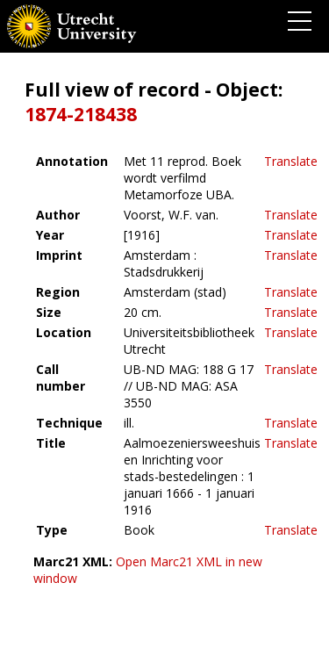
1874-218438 (81, 114)
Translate (291, 161)
